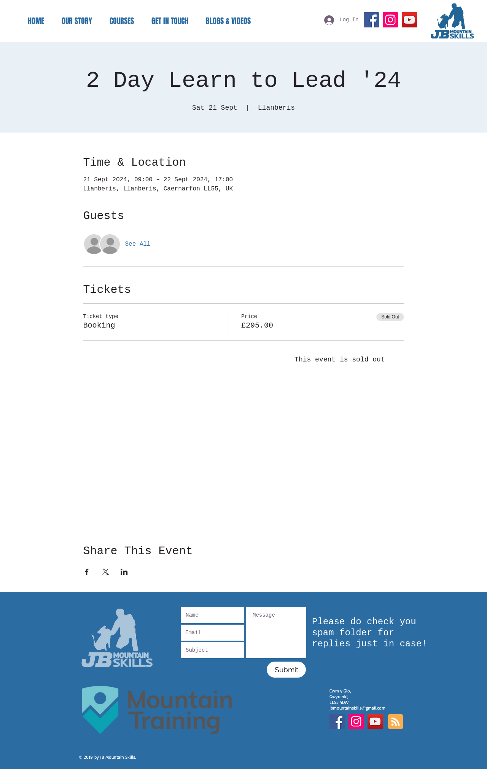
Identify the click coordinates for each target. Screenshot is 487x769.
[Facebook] (371, 19)
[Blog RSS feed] (395, 722)
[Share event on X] (105, 572)
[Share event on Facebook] (87, 572)
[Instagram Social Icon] (356, 721)
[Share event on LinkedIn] (124, 572)
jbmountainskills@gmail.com (357, 708)
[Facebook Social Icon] (337, 721)
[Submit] (286, 670)
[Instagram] (390, 19)
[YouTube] (409, 19)
